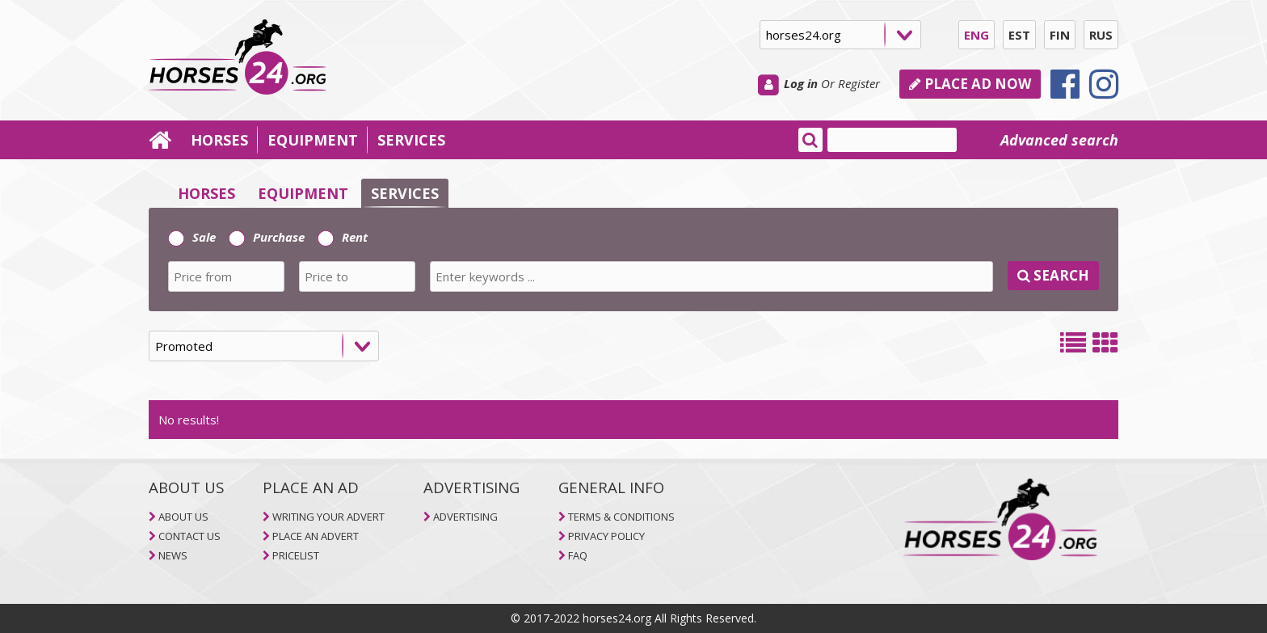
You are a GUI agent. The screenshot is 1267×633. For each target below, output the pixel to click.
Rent (343, 237)
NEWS (172, 555)
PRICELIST (295, 555)
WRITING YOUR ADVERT (328, 516)
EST (1019, 35)
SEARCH (1053, 275)
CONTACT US (189, 536)
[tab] (633, 259)
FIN (1060, 35)
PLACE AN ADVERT (315, 536)
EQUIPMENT (312, 140)
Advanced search (1059, 140)
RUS (1101, 35)
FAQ (577, 555)
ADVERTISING (465, 516)
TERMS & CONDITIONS (621, 516)
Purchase (267, 237)
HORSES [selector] (206, 193)
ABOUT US (183, 516)
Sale (192, 237)
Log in (801, 83)
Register (859, 83)
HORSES (219, 140)
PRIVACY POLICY (606, 536)
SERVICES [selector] (405, 193)
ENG (976, 35)
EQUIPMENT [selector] (303, 193)
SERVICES (411, 140)
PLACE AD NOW (970, 83)
